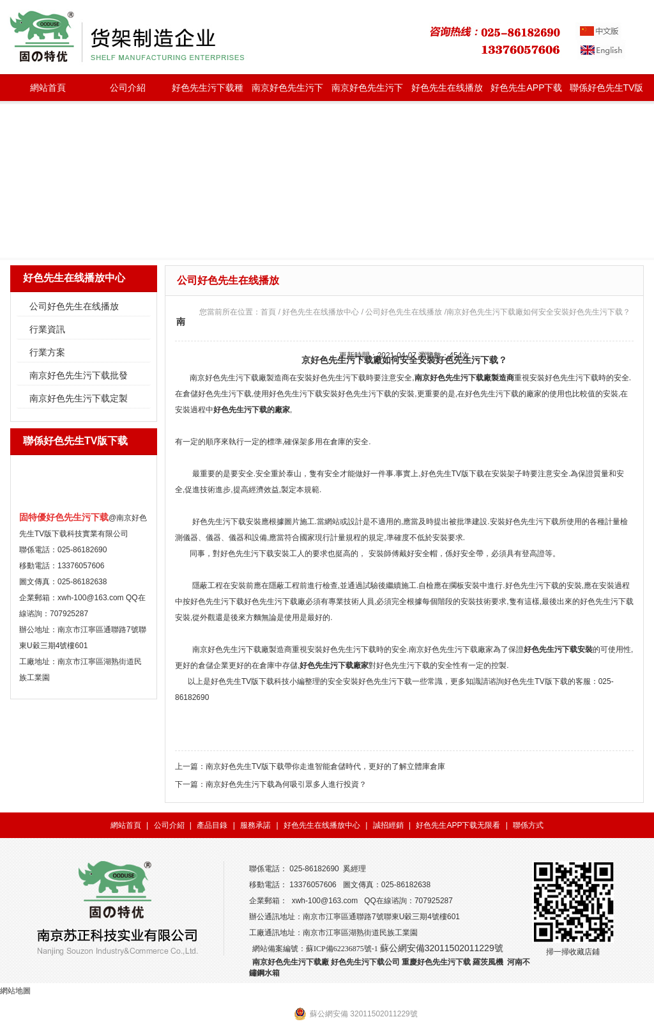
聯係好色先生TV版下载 (607, 91)
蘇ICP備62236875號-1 (342, 948)
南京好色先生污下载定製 (367, 91)
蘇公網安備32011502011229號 (441, 948)
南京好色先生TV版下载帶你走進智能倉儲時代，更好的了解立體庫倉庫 (325, 766)
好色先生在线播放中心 (447, 91)
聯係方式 (528, 825)
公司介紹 (128, 87)
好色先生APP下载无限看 (526, 91)
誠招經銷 (388, 825)
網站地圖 (15, 990)
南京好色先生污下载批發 (287, 91)
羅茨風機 (488, 962)
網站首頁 (48, 87)
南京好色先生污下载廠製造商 (239, 377)
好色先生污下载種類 (207, 91)
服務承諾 (255, 825)
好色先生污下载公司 (365, 962)
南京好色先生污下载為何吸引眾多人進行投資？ (286, 784)
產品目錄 (212, 825)
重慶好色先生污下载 (436, 962)
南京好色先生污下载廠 (290, 962)
